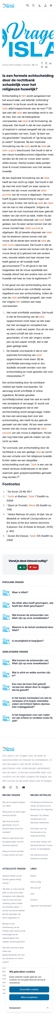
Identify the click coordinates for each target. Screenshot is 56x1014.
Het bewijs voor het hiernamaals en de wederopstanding (38, 832)
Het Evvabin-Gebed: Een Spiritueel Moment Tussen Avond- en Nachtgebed (41, 845)
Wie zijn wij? (35, 888)
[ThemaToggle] (40, 5)
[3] (49, 278)
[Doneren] (45, 5)
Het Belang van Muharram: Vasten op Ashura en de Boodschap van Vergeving (41, 806)
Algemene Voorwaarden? (41, 906)
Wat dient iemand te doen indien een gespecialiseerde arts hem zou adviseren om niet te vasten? (13, 955)
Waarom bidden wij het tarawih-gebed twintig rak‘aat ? (12, 879)
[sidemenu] (51, 5)
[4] (23, 375)
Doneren (34, 900)
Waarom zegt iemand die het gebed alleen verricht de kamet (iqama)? (12, 841)
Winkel (33, 876)
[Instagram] (10, 787)
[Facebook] (3, 787)
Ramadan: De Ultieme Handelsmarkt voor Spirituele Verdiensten (39, 819)
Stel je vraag (35, 882)
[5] (18, 476)
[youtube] (23, 787)
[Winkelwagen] (33, 5)
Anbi (32, 894)
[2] (21, 265)
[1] (47, 108)
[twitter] (17, 787)
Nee (33, 567)
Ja (22, 567)
